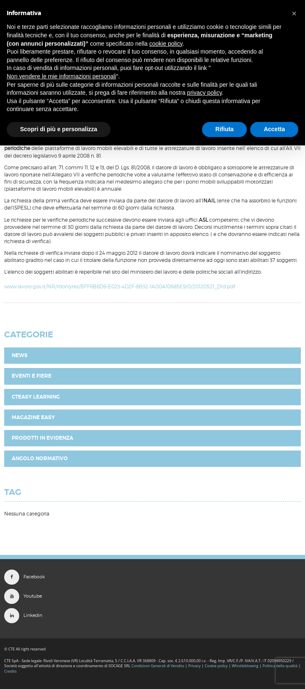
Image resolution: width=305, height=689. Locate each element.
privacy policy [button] (204, 92)
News (20, 355)
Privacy (194, 665)
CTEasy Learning (36, 397)
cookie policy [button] (165, 43)
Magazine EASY (33, 417)
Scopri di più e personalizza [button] (58, 129)
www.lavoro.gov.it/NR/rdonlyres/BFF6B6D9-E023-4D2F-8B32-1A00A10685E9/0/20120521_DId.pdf (119, 286)
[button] (294, 13)
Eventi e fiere (31, 376)
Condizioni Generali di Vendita (157, 665)
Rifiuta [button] (224, 129)
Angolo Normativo (40, 458)
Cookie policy (216, 665)
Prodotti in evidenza (42, 438)
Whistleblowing (245, 665)
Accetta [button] (274, 129)
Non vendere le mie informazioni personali (61, 76)
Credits (10, 671)
